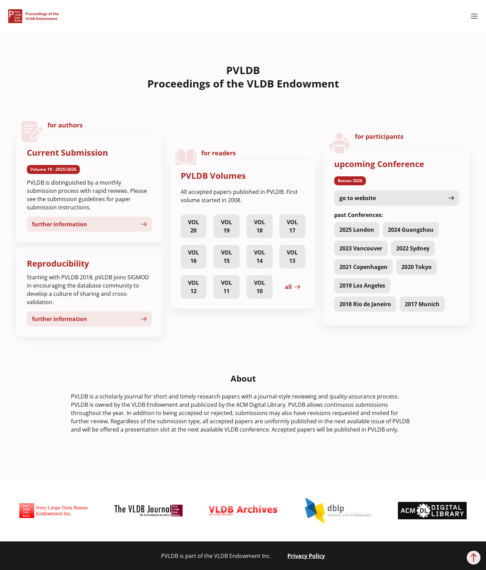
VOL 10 (259, 287)
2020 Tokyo (416, 267)
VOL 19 (226, 226)
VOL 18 (259, 226)
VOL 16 (193, 257)
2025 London (356, 230)
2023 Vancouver (360, 248)
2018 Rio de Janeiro (365, 304)
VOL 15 (226, 257)
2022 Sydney (413, 248)
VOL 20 (193, 226)
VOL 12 (193, 287)
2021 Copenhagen (363, 267)
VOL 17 (292, 226)
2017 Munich (422, 304)
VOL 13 (292, 257)
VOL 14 (259, 257)
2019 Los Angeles (362, 285)
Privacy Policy (306, 556)
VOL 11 (226, 287)
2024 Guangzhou (411, 230)
